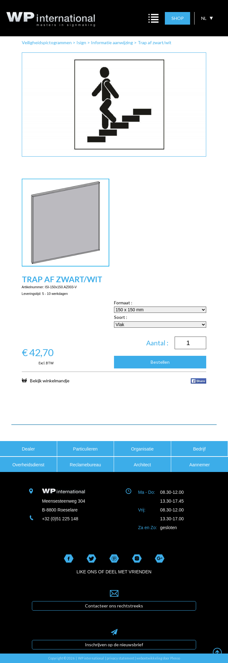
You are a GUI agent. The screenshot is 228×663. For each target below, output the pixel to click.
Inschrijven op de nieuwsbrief (114, 644)
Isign (81, 42)
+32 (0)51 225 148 (60, 518)
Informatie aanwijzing (112, 42)
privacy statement (120, 658)
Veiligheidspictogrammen (47, 42)
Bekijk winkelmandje (45, 380)
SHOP (177, 18)
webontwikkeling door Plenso (158, 658)
